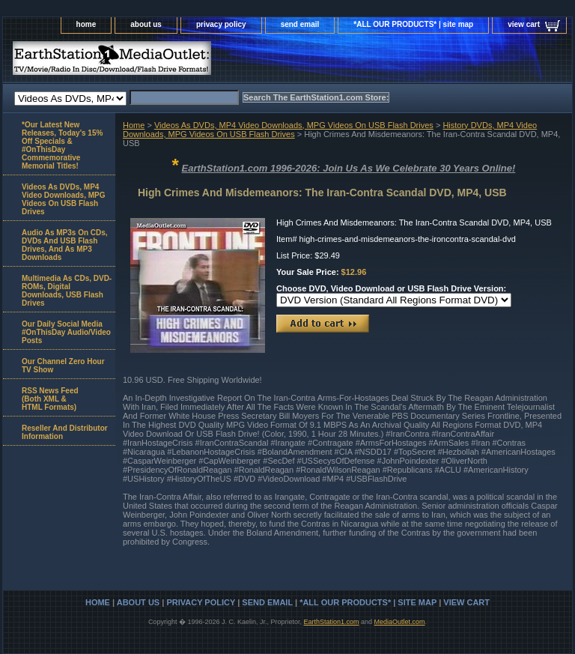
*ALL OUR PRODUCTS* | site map (413, 24)
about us (146, 24)
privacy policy (221, 24)
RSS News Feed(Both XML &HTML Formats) (50, 399)
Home (133, 125)
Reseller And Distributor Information (65, 432)
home (86, 24)
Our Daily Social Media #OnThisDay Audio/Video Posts (66, 332)
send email (300, 24)
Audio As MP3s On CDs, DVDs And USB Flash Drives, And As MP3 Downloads (65, 244)
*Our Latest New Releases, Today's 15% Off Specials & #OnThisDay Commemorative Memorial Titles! (62, 145)
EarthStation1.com (331, 622)
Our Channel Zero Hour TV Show (63, 365)
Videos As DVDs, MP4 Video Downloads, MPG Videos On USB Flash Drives (293, 125)
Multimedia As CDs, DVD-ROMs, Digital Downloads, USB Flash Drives (67, 290)
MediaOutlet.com (399, 622)
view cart (524, 24)
